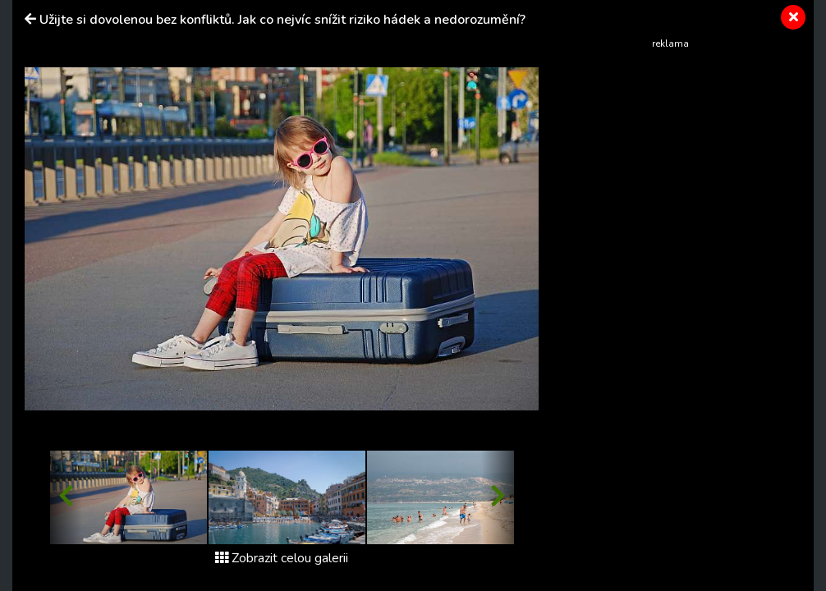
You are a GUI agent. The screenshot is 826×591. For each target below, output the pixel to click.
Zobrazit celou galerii (281, 558)
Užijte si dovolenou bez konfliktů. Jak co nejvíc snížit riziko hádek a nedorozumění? (282, 20)
